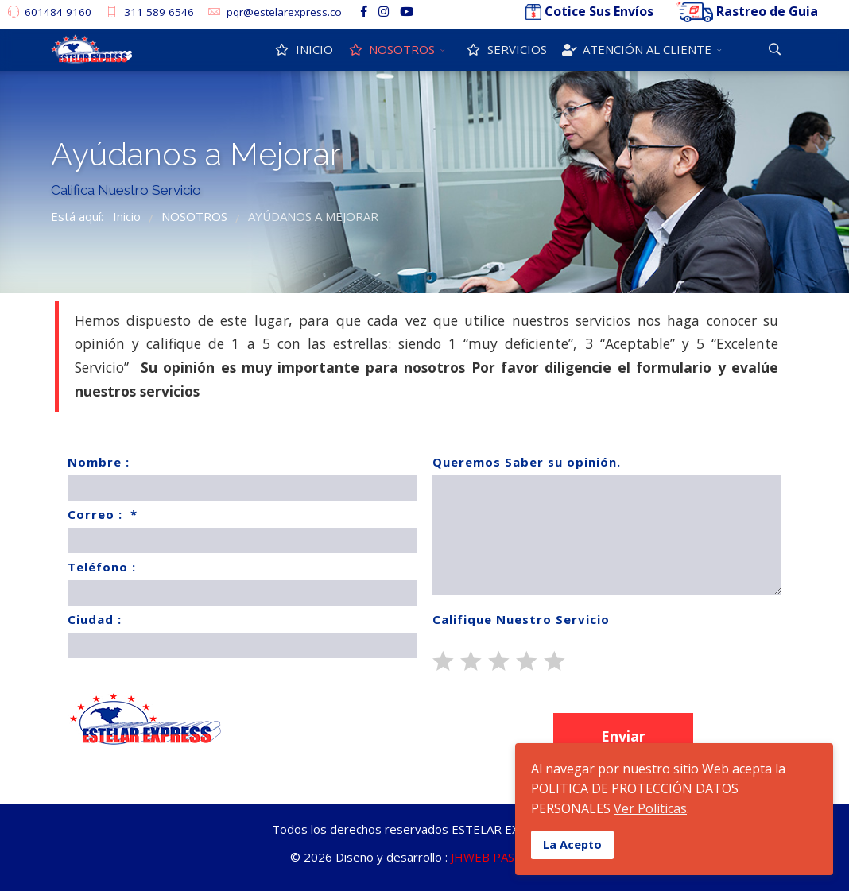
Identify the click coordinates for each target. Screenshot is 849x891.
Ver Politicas (650, 808)
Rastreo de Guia (767, 11)
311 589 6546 (159, 12)
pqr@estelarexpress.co (284, 12)
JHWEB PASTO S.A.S (505, 857)
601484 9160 (58, 12)
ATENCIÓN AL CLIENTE (636, 49)
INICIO (302, 49)
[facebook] (364, 11)
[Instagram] (383, 11)
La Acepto (572, 844)
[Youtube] (406, 11)
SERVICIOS (505, 49)
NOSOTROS (391, 49)
